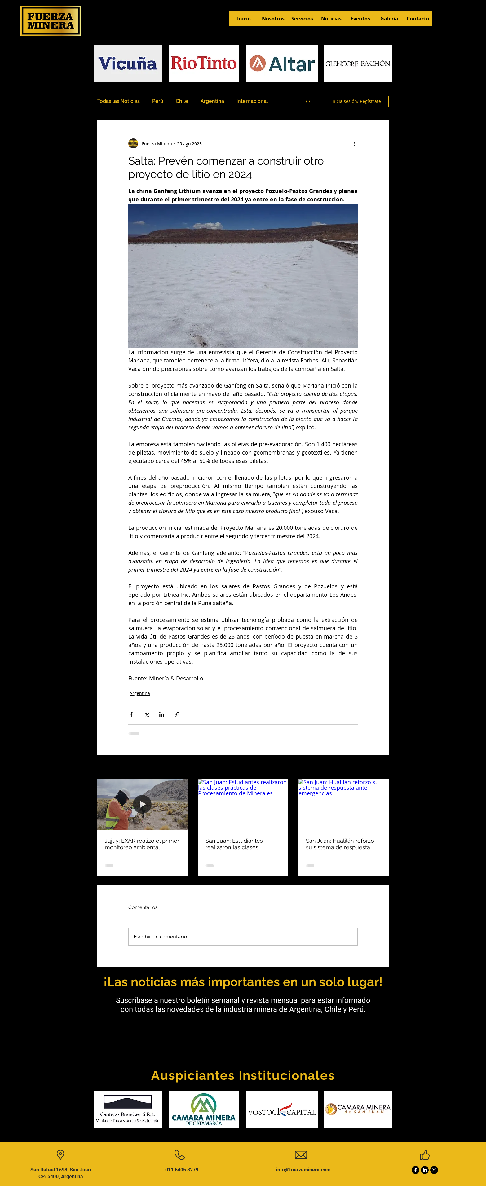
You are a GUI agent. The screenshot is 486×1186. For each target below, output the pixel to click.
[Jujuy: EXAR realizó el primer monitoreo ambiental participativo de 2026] (142, 804)
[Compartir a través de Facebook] (131, 714)
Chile (182, 101)
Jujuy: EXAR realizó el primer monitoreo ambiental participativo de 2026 (142, 843)
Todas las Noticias (118, 101)
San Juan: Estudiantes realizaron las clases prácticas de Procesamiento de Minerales (242, 843)
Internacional (252, 101)
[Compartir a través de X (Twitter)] (146, 714)
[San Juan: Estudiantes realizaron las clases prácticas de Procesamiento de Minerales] (243, 804)
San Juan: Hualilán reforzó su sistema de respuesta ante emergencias (340, 843)
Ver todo (380, 768)
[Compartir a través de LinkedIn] (162, 714)
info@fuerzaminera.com (303, 1170)
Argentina (212, 101)
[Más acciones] (354, 143)
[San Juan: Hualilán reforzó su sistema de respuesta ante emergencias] (343, 804)
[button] (308, 101)
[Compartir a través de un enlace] (177, 714)
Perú (157, 101)
